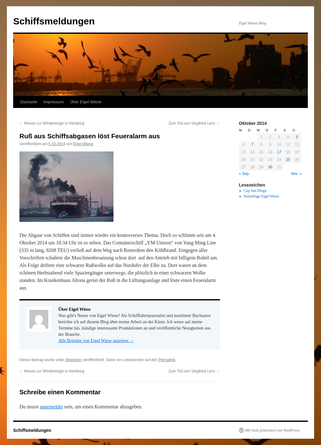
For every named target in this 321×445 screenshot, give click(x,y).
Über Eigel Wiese (85, 102)
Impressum (54, 102)
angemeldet (51, 406)
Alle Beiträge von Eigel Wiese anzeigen (96, 340)
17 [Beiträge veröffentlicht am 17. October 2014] (279, 152)
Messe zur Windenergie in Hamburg (51, 123)
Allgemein (73, 360)
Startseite (28, 102)
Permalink (166, 360)
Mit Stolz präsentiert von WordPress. (272, 430)
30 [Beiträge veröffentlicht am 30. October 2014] (270, 167)
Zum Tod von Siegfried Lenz (194, 123)
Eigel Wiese (83, 144)
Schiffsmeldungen (54, 21)
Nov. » (296, 173)
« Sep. (244, 173)
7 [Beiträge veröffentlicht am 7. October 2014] (252, 144)
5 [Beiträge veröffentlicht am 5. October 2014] (297, 137)
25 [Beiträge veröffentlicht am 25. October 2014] (288, 159)
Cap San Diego (255, 190)
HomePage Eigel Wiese (261, 196)
